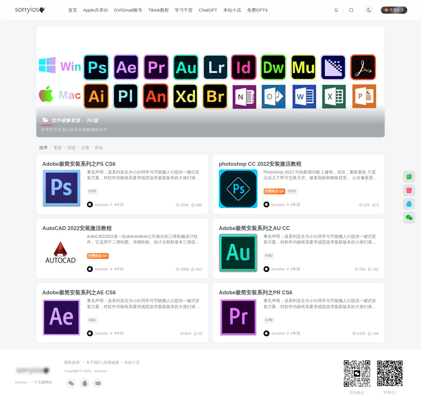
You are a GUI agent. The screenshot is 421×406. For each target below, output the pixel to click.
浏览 (71, 147)
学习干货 (184, 10)
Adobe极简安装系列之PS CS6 (79, 164)
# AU (268, 255)
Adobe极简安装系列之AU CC (254, 228)
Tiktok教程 (158, 10)
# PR (268, 320)
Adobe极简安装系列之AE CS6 (79, 293)
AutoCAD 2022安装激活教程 (77, 228)
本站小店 (232, 10)
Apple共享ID (95, 10)
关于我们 (94, 362)
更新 (58, 147)
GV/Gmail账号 (128, 10)
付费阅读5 (274, 191)
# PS (92, 191)
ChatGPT (208, 10)
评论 (99, 147)
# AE (92, 320)
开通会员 (394, 9)
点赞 (85, 147)
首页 (72, 10)
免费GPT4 (257, 10)
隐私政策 (72, 362)
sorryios (100, 371)
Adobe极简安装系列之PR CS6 (255, 293)
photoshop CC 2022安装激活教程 (260, 164)
